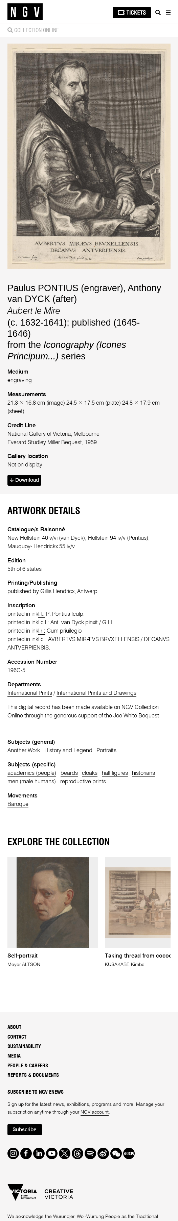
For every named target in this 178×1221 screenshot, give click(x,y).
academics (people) (31, 773)
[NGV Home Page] (25, 12)
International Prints (29, 693)
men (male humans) (31, 782)
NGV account (95, 1112)
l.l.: (41, 614)
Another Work (23, 751)
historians (143, 773)
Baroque (17, 804)
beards (69, 773)
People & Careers (27, 1065)
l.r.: (41, 631)
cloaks (89, 773)
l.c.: (42, 639)
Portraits (106, 751)
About (14, 1027)
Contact (16, 1037)
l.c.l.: (43, 623)
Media (14, 1056)
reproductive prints (83, 782)
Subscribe (25, 1130)
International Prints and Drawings (96, 693)
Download (24, 480)
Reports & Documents (33, 1075)
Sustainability (24, 1046)
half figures (115, 773)
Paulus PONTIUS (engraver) (65, 288)
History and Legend (68, 751)
